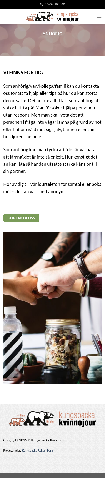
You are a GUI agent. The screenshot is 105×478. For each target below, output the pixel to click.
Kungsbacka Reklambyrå (37, 450)
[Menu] (99, 16)
